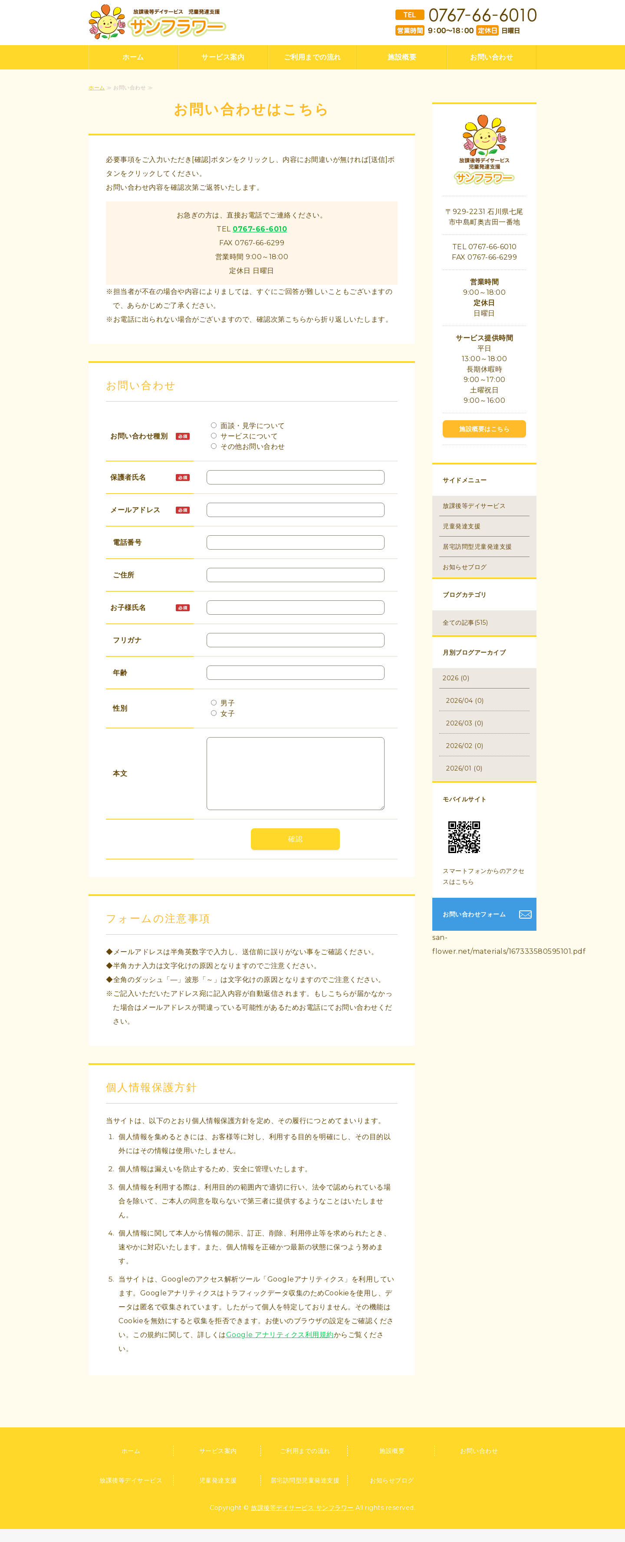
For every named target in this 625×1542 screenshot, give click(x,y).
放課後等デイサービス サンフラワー (302, 1521)
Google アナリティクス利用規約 (280, 1348)
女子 (223, 713)
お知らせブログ (465, 567)
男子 (223, 703)
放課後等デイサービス (474, 506)
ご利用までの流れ (312, 57)
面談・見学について (248, 426)
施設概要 (402, 57)
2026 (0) (456, 678)
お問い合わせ (491, 57)
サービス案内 (222, 57)
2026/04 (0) (465, 701)
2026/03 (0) (465, 723)
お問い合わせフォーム (474, 914)
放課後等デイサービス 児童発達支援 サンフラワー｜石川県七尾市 (158, 22)
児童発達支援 (461, 526)
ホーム (133, 57)
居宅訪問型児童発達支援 (477, 546)
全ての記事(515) (465, 622)
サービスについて (244, 436)
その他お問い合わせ (248, 446)
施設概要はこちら (484, 429)
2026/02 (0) (465, 746)
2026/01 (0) (464, 768)
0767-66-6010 (260, 229)
